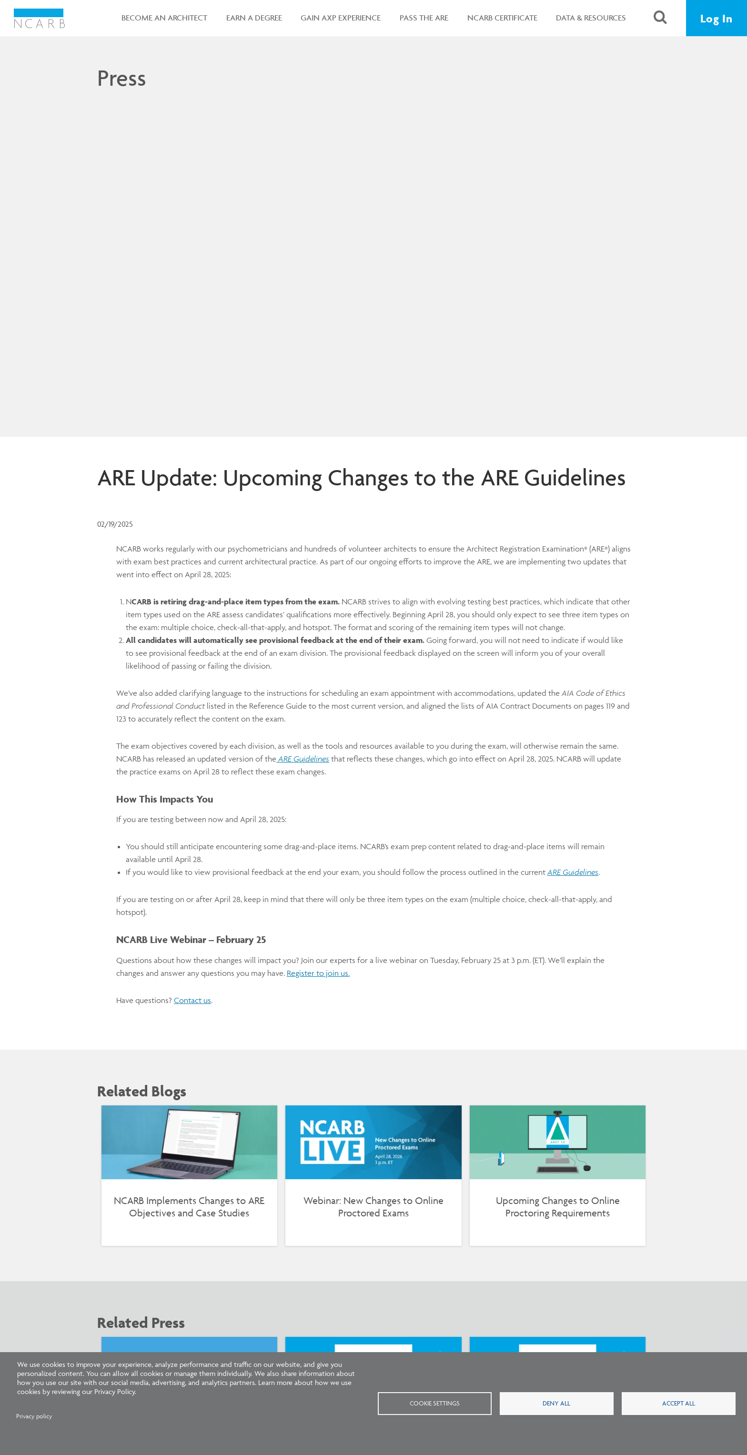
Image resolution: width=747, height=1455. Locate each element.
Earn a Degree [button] (254, 17)
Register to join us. (318, 973)
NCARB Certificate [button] (502, 17)
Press (121, 77)
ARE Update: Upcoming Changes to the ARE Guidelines (361, 477)
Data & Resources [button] (591, 17)
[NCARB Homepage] (39, 18)
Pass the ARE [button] (424, 17)
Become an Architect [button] (164, 17)
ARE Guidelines (572, 872)
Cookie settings (435, 1403)
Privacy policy (34, 1416)
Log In (716, 18)
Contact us (192, 1000)
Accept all (678, 1403)
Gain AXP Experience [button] (341, 17)
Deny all (556, 1403)
